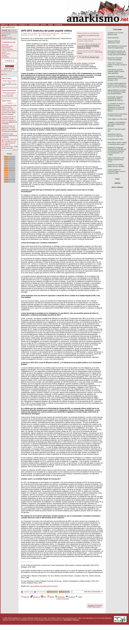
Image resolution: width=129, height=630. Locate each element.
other (7, 31)
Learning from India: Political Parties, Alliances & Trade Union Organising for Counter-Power (9, 109)
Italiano (94, 606)
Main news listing (7, 46)
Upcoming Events (9, 90)
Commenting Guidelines (9, 50)
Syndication (5, 57)
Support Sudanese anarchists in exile (114, 42)
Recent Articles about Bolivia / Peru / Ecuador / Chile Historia (89, 40)
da (3, 34)
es (13, 30)
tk (4, 31)
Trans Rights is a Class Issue (117, 119)
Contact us (23, 25)
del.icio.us (35, 597)
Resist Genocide (113, 38)
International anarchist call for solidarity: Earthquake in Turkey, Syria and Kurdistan (117, 53)
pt (2, 31)
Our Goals (13, 25)
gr (10, 31)
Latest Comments (7, 49)
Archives (4, 55)
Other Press (7, 101)
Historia (11, 94)
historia (44, 33)
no (12, 31)
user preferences (8, 27)
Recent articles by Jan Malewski (88, 33)
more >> (15, 149)
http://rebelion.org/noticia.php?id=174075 (44, 586)
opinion (117, 183)
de (5, 32)
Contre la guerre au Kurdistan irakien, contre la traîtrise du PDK (116, 171)
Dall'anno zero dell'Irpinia (7, 134)
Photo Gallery (6, 54)
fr (11, 30)
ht (7, 32)
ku (9, 32)
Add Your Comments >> (93, 592)
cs (14, 32)
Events (43, 25)
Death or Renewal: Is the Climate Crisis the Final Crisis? (116, 159)
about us (4, 74)
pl (2, 32)
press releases (117, 187)
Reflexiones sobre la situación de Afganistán (115, 135)
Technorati (60, 597)
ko (10, 34)
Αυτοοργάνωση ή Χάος (115, 139)
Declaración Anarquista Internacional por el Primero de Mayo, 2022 (117, 78)
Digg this (25, 597)
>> (7, 35)
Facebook (58, 25)
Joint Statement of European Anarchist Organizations (117, 47)
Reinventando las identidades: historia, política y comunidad (8, 127)
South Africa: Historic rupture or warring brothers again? (117, 143)
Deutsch (98, 606)
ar (16, 31)
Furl (43, 597)
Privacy (75, 620)
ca (16, 32)
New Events (6, 78)
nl (14, 31)
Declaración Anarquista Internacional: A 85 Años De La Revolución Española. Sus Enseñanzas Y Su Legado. (117, 151)
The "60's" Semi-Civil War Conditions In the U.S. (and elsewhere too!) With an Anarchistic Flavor (9, 143)
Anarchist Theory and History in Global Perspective (117, 115)
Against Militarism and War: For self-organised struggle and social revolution (117, 92)
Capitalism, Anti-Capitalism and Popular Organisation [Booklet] (117, 124)
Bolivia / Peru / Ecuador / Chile (9, 81)
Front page (5, 44)
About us (4, 25)
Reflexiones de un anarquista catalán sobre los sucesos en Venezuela (9, 119)
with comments (40, 591)
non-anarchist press (53, 33)
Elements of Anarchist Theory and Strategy (115, 59)
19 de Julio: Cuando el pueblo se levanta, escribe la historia (117, 64)
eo (7, 34)
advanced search (7, 70)
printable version (27, 591)
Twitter (50, 25)
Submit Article (34, 25)
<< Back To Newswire (62, 598)
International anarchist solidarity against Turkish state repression (116, 71)
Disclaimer (68, 620)
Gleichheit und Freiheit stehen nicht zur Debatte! (116, 165)
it (15, 30)
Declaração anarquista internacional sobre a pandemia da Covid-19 (115, 98)
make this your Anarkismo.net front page (9, 38)
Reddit (50, 597)
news (117, 179)
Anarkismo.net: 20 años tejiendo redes (115, 33)
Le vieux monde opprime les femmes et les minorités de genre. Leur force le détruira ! (117, 85)
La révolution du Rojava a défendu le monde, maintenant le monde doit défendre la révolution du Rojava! (116, 107)
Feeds (9, 154)
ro (5, 34)
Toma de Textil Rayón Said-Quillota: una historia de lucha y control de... (88, 51)
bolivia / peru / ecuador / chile (32, 33)
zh (12, 32)
